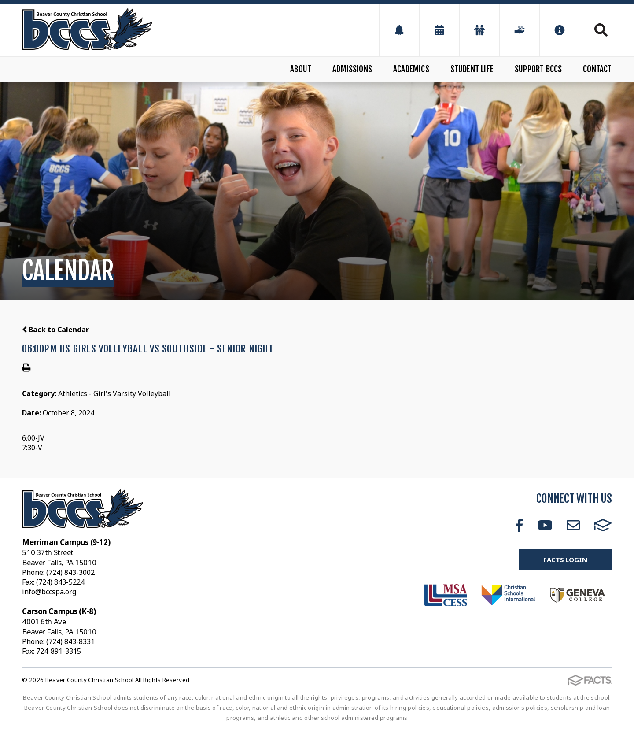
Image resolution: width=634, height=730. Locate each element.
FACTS (603, 525)
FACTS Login (565, 559)
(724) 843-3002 (70, 572)
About (300, 69)
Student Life (472, 69)
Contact (597, 69)
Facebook (519, 525)
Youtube (545, 525)
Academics (411, 69)
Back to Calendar (55, 329)
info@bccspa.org (49, 592)
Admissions (352, 69)
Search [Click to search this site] (601, 30)
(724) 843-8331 (70, 641)
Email (573, 525)
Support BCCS (538, 69)
